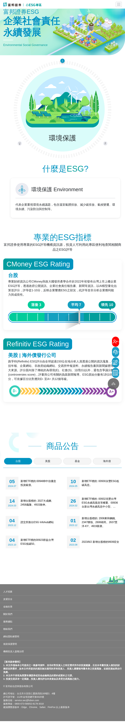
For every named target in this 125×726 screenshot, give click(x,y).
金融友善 (7, 611)
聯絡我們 (7, 634)
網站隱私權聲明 (11, 641)
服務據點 (7, 626)
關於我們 (7, 619)
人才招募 (7, 596)
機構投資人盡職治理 (13, 656)
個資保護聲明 (10, 649)
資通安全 (7, 604)
